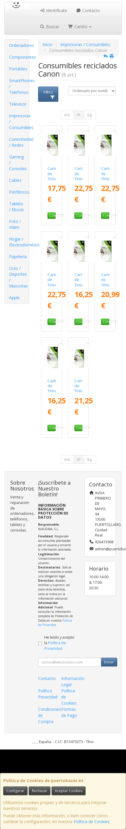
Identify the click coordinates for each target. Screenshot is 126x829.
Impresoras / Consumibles (19, 121)
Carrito (79, 26)
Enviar (109, 661)
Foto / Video (15, 224)
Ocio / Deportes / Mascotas (18, 277)
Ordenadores (19, 45)
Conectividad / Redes (19, 142)
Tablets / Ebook (16, 206)
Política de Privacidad (55, 622)
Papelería (18, 256)
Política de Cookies (92, 821)
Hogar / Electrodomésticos (19, 242)
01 (79, 114)
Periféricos (19, 192)
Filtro (49, 94)
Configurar (15, 790)
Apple (14, 297)
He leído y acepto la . (59, 643)
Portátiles (18, 69)
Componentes (19, 57)
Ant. (67, 114)
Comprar (52, 215)
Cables (15, 180)
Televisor (17, 104)
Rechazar (39, 790)
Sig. (90, 114)
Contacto (88, 10)
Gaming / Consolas (18, 162)
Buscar (49, 26)
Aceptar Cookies (68, 790)
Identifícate (53, 10)
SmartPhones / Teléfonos (19, 86)
